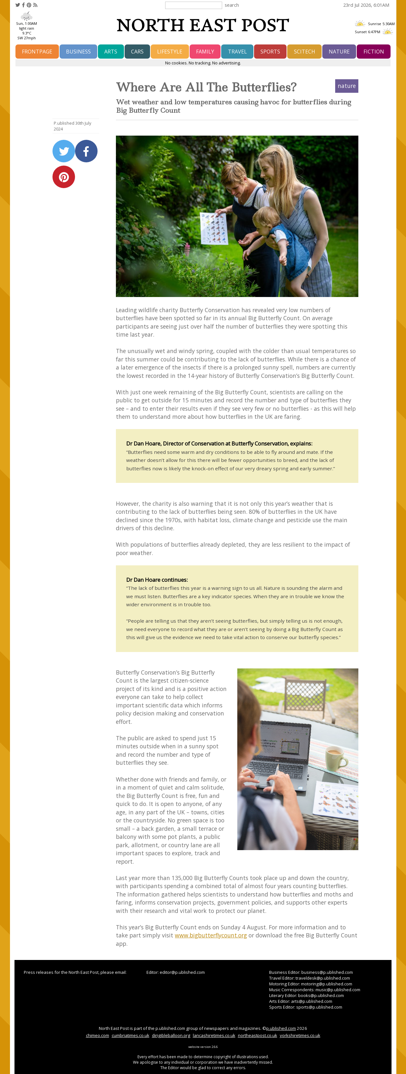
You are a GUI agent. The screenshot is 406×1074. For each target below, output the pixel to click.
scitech (304, 51)
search (232, 5)
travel (237, 51)
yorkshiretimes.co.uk (300, 1035)
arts (110, 51)
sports (270, 51)
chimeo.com (97, 1035)
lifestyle (169, 51)
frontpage (37, 51)
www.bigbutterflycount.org (211, 935)
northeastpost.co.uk (257, 1035)
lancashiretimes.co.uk (214, 1035)
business (78, 51)
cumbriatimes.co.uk (130, 1035)
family (205, 51)
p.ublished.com (281, 1028)
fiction (374, 51)
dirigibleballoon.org (171, 1035)
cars (137, 51)
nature (339, 51)
